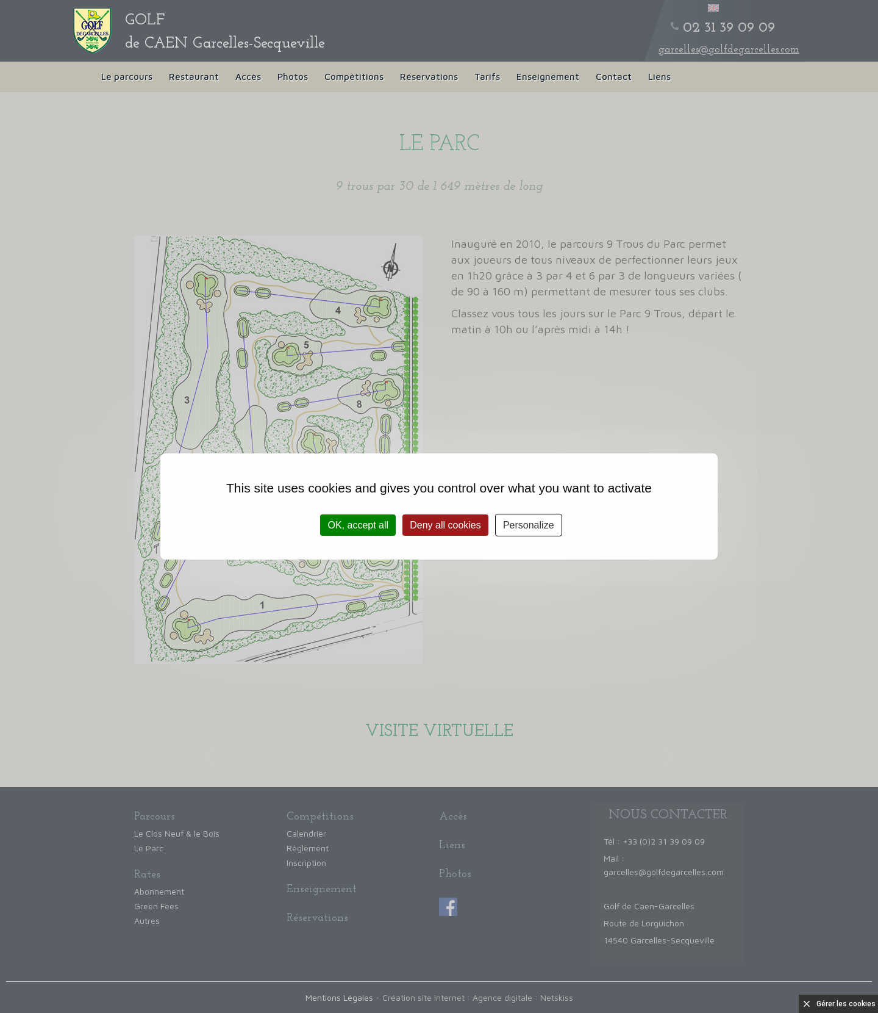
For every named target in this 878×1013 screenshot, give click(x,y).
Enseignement (547, 76)
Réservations (429, 76)
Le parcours (126, 76)
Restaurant (194, 76)
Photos (292, 76)
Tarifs (487, 76)
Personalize (528, 525)
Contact (614, 76)
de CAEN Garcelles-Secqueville (225, 32)
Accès (248, 76)
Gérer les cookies (846, 1004)
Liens (659, 76)
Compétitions (354, 76)
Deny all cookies (445, 525)
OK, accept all (357, 525)
